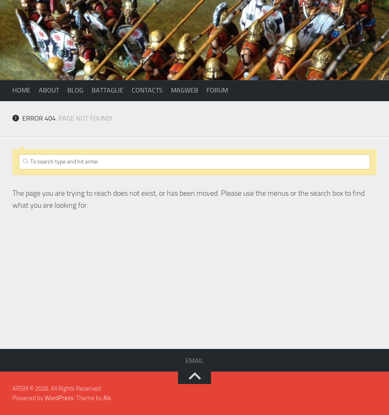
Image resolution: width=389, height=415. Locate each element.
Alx (107, 398)
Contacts (147, 90)
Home (21, 90)
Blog (75, 90)
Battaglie (107, 90)
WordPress (59, 398)
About (49, 90)
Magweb (184, 90)
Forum (217, 90)
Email (194, 361)
